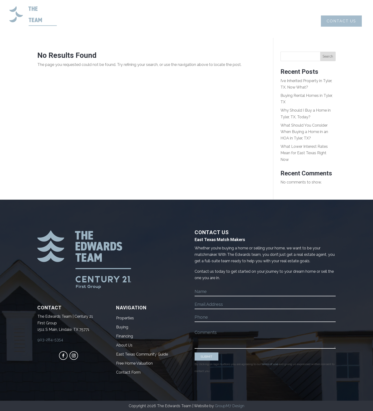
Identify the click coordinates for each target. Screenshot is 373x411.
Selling (191, 21)
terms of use (270, 364)
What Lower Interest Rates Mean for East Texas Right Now (304, 153)
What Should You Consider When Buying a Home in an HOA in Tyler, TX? (304, 131)
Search (328, 56)
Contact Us (341, 21)
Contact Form (128, 372)
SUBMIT (206, 356)
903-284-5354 (50, 339)
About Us (121, 21)
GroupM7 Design (229, 406)
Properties (230, 21)
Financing (124, 336)
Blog (262, 21)
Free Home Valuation (134, 363)
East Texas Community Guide (142, 354)
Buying (156, 21)
